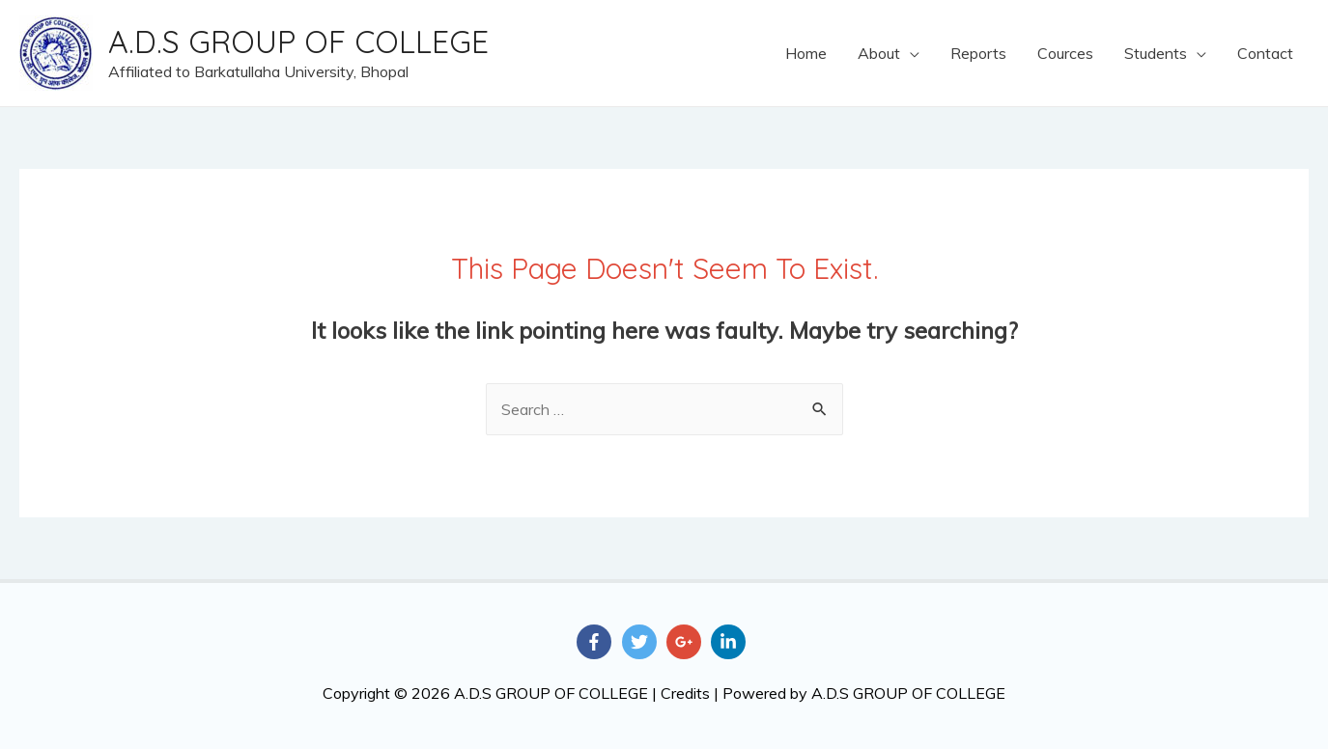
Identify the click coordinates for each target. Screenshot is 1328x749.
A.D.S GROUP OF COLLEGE (298, 41)
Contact (1265, 53)
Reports (978, 53)
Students (1155, 53)
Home (806, 53)
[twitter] (642, 641)
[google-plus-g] (686, 641)
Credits (685, 693)
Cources (1065, 53)
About (879, 53)
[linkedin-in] (730, 641)
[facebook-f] (597, 641)
